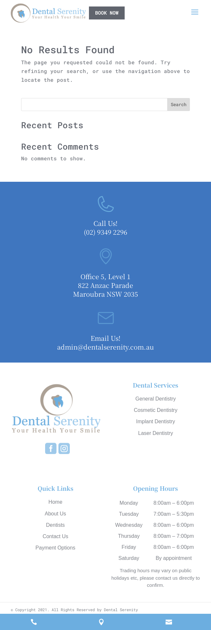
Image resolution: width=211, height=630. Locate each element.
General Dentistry (155, 398)
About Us (55, 513)
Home (55, 502)
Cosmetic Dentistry (155, 410)
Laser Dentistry (155, 433)
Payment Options (55, 547)
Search (178, 104)
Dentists (55, 525)
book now (106, 12)
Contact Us (55, 536)
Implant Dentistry (155, 421)
